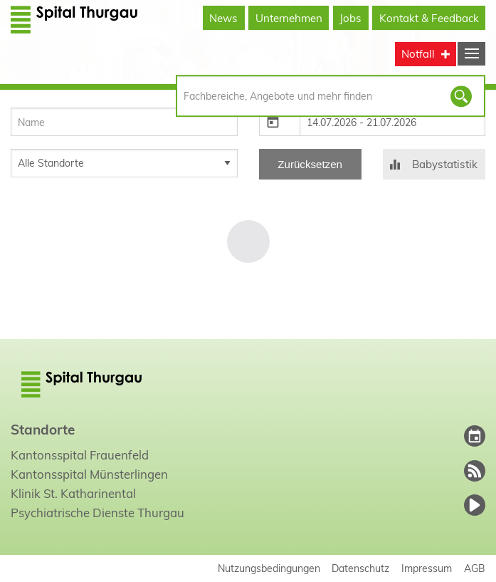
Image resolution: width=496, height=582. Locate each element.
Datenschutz (360, 568)
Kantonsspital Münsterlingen (89, 474)
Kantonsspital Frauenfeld (80, 454)
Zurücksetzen (310, 164)
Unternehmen (288, 18)
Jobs (350, 18)
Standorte (43, 429)
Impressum (426, 568)
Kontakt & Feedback (429, 18)
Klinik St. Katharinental (73, 493)
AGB (474, 568)
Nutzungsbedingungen (269, 568)
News (223, 18)
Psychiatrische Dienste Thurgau (97, 512)
